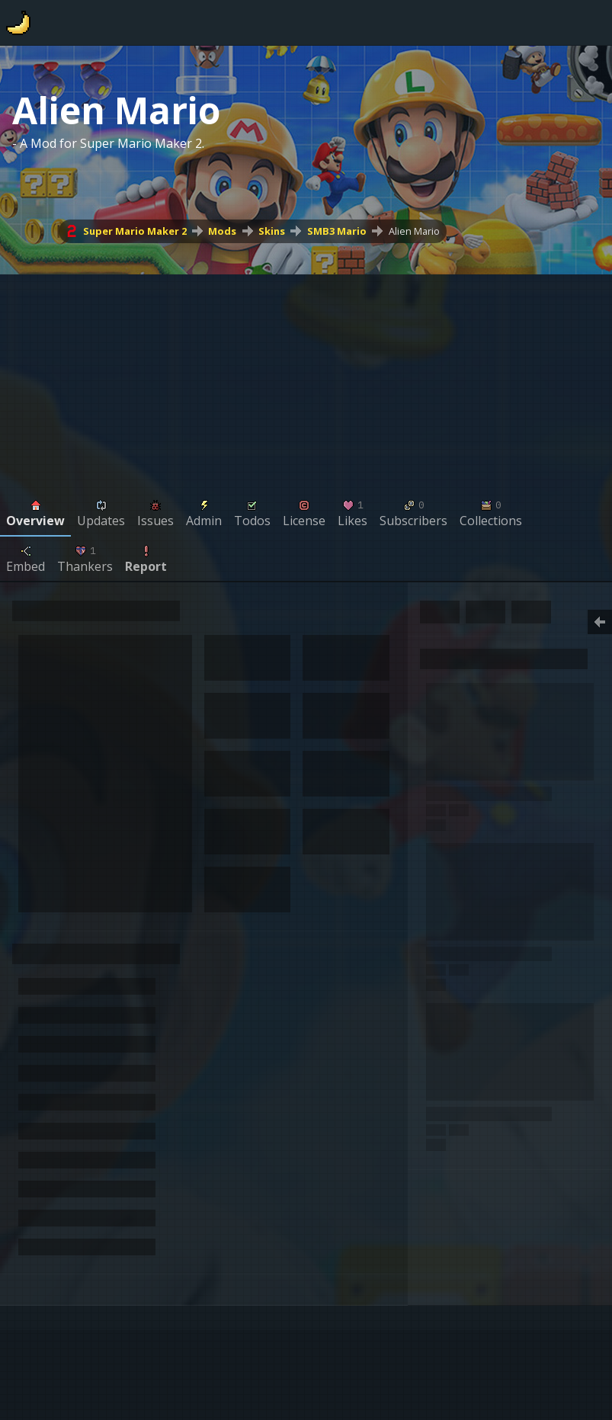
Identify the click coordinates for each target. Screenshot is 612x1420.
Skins (271, 231)
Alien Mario (414, 231)
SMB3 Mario (337, 231)
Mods (222, 231)
